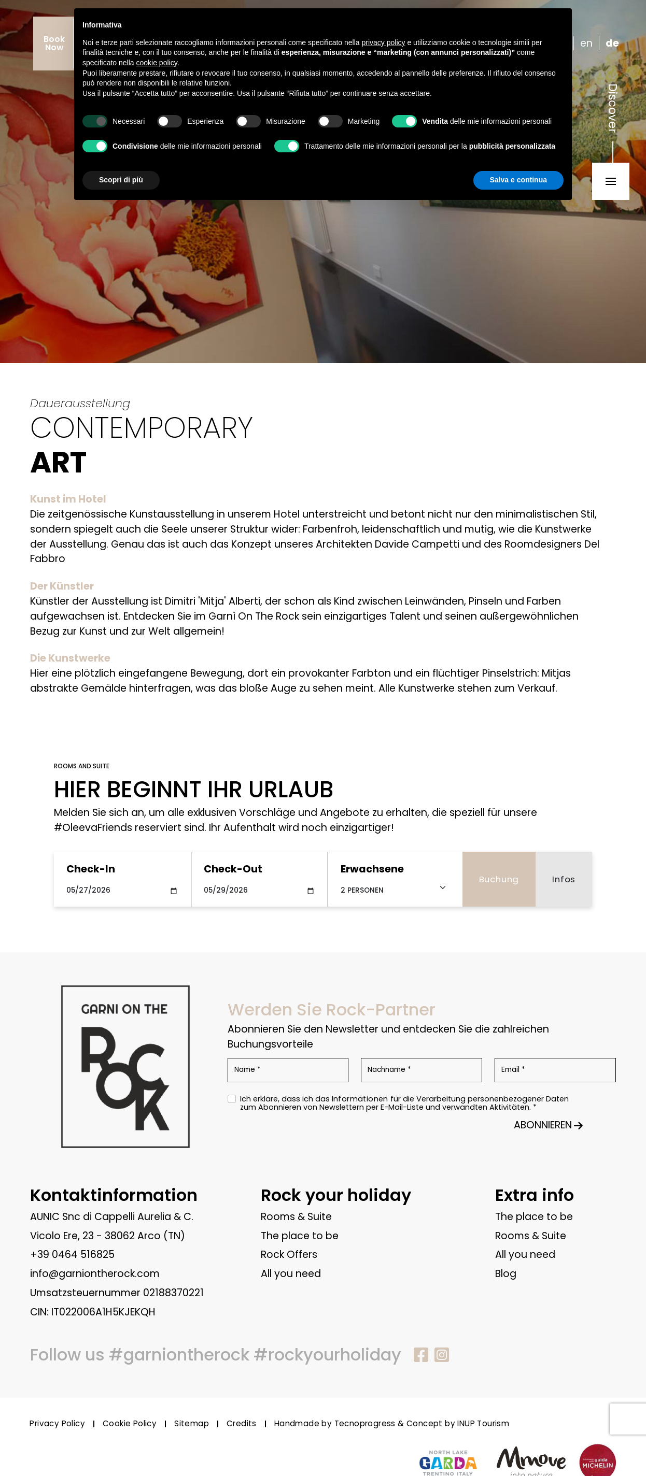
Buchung (499, 879)
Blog (505, 1274)
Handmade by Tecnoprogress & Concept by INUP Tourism (391, 1424)
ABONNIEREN (548, 1125)
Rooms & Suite (296, 1217)
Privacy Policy (57, 1424)
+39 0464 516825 (72, 1255)
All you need (291, 1274)
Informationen (360, 1099)
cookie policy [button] (156, 63)
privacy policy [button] (383, 42)
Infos (563, 879)
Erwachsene (372, 869)
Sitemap (191, 1424)
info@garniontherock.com (95, 1274)
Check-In (90, 869)
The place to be (300, 1236)
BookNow (54, 43)
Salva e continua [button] (518, 180)
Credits (242, 1424)
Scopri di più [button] (121, 180)
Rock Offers (289, 1255)
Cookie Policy (130, 1424)
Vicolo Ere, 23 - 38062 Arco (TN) (107, 1236)
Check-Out (233, 869)
